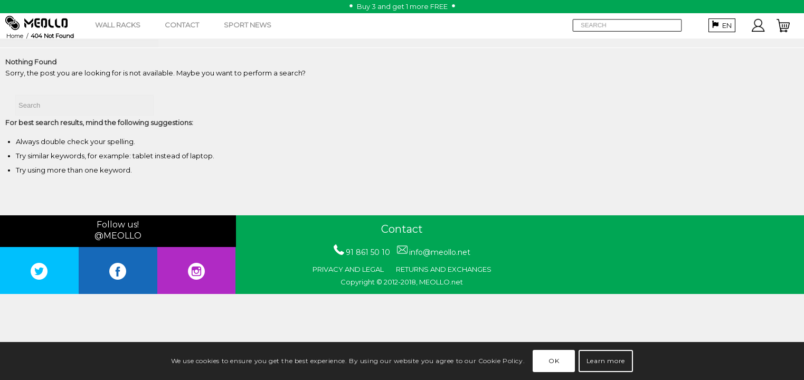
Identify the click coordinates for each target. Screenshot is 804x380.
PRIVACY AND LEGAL (348, 269)
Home (14, 36)
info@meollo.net (439, 252)
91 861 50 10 (368, 252)
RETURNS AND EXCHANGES (443, 269)
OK (554, 361)
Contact (402, 229)
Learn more (606, 361)
